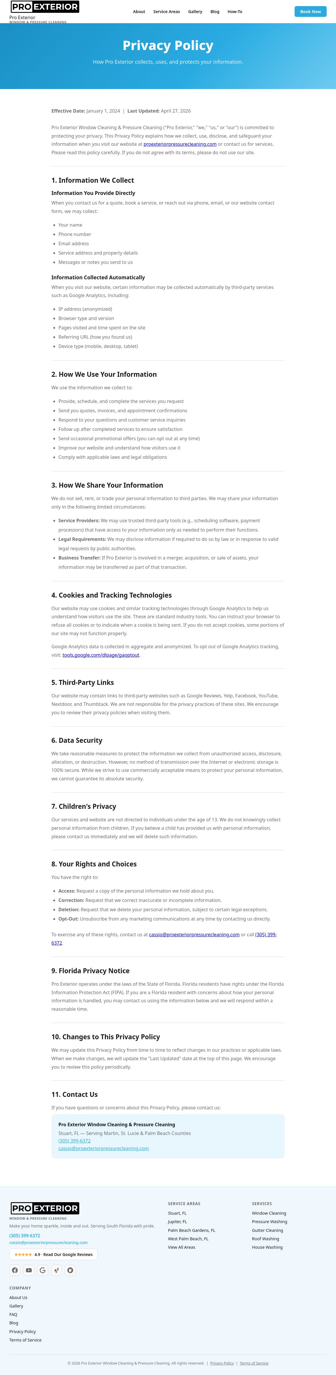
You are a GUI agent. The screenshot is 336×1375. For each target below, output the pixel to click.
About (139, 11)
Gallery (195, 11)
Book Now (310, 11)
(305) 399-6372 (75, 1141)
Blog (214, 11)
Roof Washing (265, 1238)
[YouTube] (28, 1270)
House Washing (267, 1247)
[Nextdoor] (70, 1270)
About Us (18, 1297)
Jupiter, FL (177, 1221)
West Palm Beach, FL (188, 1238)
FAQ (13, 1314)
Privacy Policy (22, 1331)
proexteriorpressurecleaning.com (180, 144)
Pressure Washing (269, 1221)
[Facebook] (14, 1270)
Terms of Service (25, 1340)
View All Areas (182, 1247)
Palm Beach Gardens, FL (191, 1230)
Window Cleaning (269, 1213)
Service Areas (166, 11)
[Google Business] (42, 1270)
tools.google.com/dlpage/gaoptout (101, 655)
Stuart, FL (177, 1213)
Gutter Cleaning (267, 1230)
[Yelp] (56, 1270)
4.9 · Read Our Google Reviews (53, 1254)
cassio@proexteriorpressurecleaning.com (194, 934)
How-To (235, 11)
